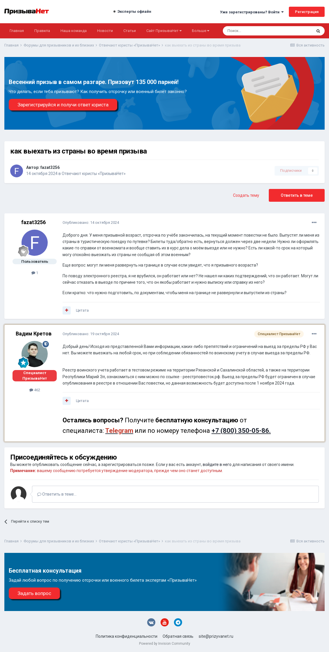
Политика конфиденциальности (126, 636)
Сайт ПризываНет (164, 30)
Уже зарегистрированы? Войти (252, 12)
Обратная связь (178, 636)
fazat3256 (50, 167)
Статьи (129, 30)
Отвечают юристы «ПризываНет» (94, 173)
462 (34, 390)
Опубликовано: (91, 222)
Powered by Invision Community (164, 644)
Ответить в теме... (57, 494)
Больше (200, 30)
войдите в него (217, 464)
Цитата (82, 310)
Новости (105, 30)
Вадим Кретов (33, 334)
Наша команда (74, 30)
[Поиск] (252, 30)
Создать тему (246, 195)
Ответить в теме (297, 195)
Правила (42, 30)
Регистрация (307, 12)
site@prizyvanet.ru (216, 636)
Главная (17, 30)
